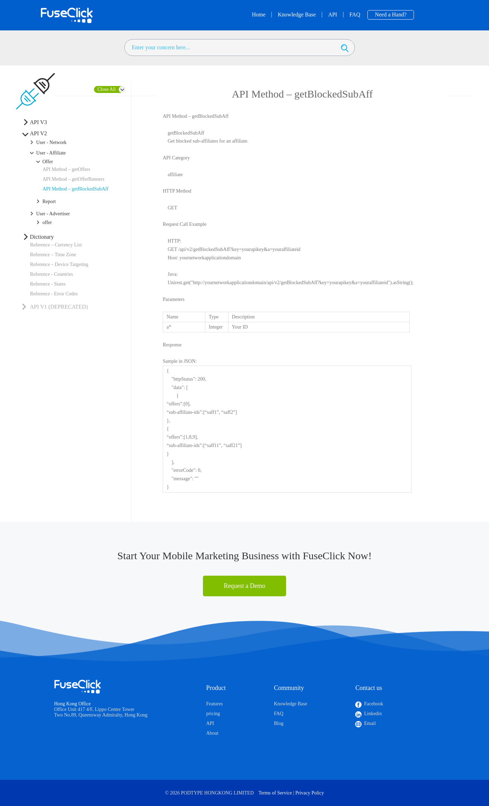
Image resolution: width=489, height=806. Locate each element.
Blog (278, 723)
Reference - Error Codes (54, 293)
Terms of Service (275, 793)
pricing (213, 713)
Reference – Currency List (56, 244)
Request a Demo (244, 585)
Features (214, 703)
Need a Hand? (391, 14)
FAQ (278, 713)
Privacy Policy (309, 793)
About (212, 733)
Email (369, 723)
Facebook (373, 703)
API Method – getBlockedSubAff (75, 189)
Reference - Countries (51, 274)
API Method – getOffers (66, 169)
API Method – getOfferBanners (73, 179)
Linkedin (373, 713)
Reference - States (48, 284)
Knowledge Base (290, 703)
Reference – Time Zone (53, 254)
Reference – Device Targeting (59, 264)
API (210, 723)
